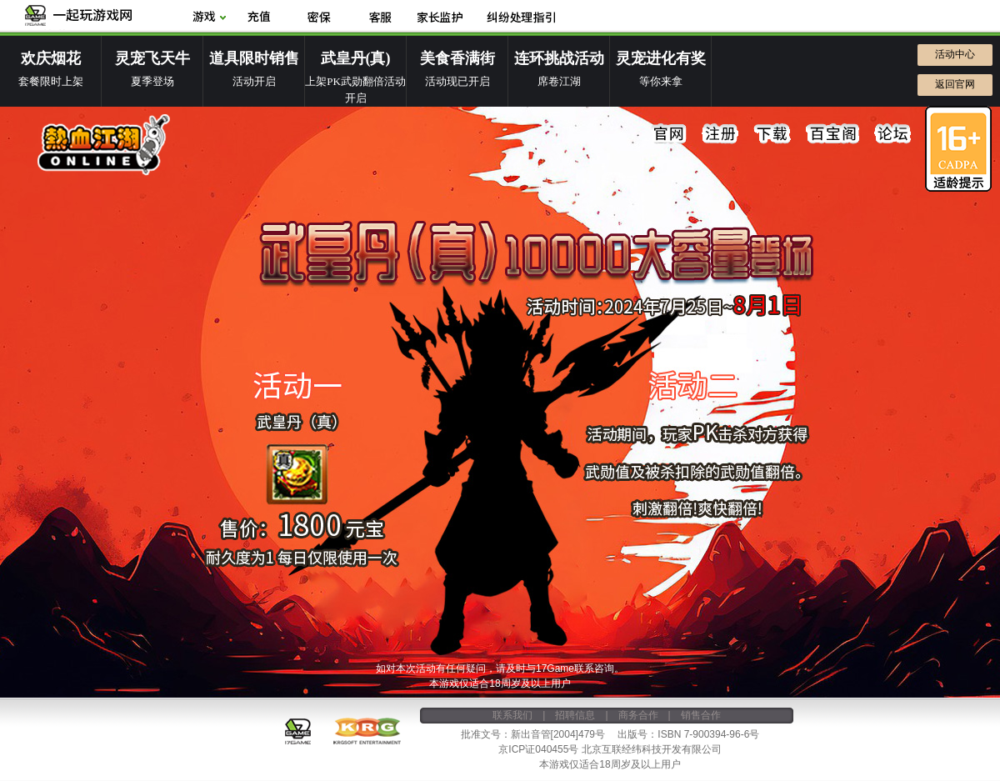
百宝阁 (832, 134)
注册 (721, 134)
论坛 (892, 134)
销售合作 (701, 715)
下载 (772, 134)
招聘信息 (575, 715)
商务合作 (638, 715)
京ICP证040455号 (538, 749)
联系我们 (512, 715)
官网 (669, 134)
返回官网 (955, 84)
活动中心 (955, 54)
